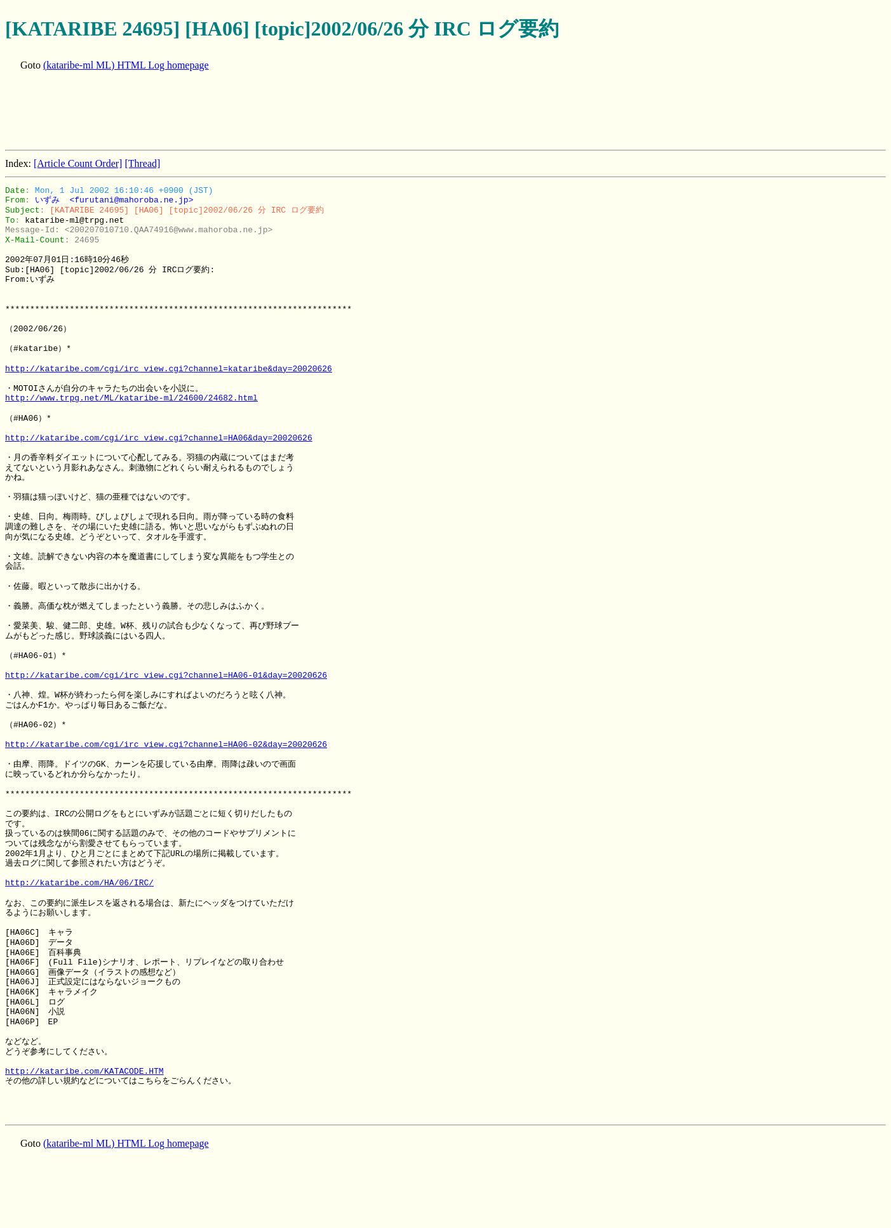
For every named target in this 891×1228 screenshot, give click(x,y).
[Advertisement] (236, 111)
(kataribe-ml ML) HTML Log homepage (126, 65)
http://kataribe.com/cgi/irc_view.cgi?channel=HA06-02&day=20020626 (166, 744)
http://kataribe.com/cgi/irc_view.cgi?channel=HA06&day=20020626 (158, 438)
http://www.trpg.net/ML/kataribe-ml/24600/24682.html (131, 398)
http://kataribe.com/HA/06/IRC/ (79, 882)
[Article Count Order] (78, 163)
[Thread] (142, 163)
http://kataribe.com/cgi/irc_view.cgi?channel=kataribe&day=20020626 (168, 368)
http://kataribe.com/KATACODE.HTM (84, 1071)
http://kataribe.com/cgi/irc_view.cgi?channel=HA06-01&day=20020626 (166, 675)
